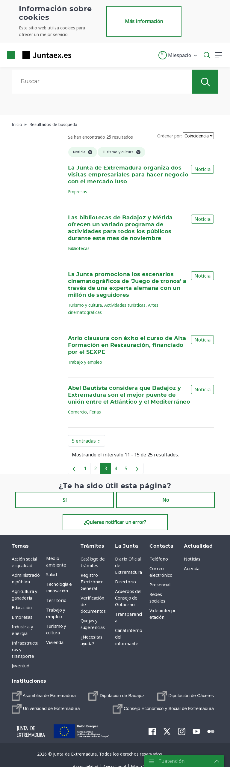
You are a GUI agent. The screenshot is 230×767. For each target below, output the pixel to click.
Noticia (202, 169)
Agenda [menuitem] (191, 568)
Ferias (95, 412)
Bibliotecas (79, 248)
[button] (178, 55)
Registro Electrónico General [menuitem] (92, 581)
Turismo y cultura (85, 305)
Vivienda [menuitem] (54, 642)
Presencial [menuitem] (159, 585)
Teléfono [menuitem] (158, 559)
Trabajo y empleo (85, 362)
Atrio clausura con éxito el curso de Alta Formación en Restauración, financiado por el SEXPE (127, 345)
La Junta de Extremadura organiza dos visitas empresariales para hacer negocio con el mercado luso (128, 175)
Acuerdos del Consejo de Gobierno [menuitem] (128, 597)
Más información (144, 21)
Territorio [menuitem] (56, 600)
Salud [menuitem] (51, 574)
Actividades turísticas (125, 305)
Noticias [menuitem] (192, 559)
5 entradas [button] (88, 442)
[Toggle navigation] (79, 55)
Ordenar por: (169, 136)
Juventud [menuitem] (20, 666)
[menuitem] (44, 696)
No (165, 500)
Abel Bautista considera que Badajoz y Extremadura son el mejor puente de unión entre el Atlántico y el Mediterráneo (129, 395)
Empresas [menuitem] (22, 617)
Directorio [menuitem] (125, 582)
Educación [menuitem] (22, 607)
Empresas (77, 191)
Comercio (77, 412)
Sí (65, 500)
